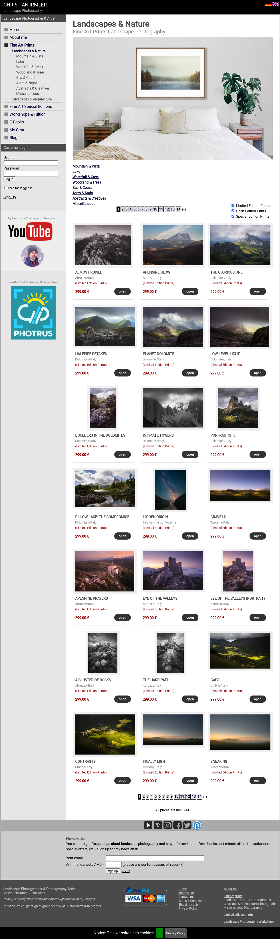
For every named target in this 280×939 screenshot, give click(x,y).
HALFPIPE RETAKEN (91, 354)
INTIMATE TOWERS (158, 435)
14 (178, 209)
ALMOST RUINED (89, 272)
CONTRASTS (85, 761)
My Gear (17, 129)
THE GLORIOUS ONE (226, 272)
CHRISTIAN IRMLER (25, 5)
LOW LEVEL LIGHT (225, 354)
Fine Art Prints (22, 45)
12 (167, 209)
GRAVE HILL (220, 517)
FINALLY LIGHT (155, 761)
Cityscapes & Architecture (32, 99)
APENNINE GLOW (156, 272)
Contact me (186, 896)
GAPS (215, 680)
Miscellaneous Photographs (243, 907)
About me (18, 37)
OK (159, 933)
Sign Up (10, 197)
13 (173, 209)
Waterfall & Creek (29, 67)
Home (15, 29)
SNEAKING (218, 761)
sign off (126, 871)
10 (155, 209)
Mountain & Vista (29, 56)
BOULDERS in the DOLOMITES (100, 435)
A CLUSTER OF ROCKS (93, 680)
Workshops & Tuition (28, 114)
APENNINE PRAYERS (91, 598)
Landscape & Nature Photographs (247, 900)
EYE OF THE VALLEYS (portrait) (237, 598)
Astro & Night (26, 83)
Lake (20, 61)
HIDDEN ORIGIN (155, 517)
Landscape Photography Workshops (249, 921)
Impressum (186, 893)
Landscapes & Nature (28, 51)
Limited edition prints (238, 914)
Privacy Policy (175, 933)
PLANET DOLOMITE (158, 354)
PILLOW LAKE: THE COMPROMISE (102, 517)
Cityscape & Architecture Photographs (250, 904)
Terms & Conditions (191, 900)
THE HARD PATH (156, 680)
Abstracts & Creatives (33, 88)
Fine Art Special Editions (31, 106)
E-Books (17, 122)
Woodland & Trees (30, 72)
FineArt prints (233, 896)
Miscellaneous (27, 94)
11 (161, 209)
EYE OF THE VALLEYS (160, 598)
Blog (13, 137)
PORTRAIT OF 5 (222, 435)
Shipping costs (188, 904)
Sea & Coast (25, 78)
